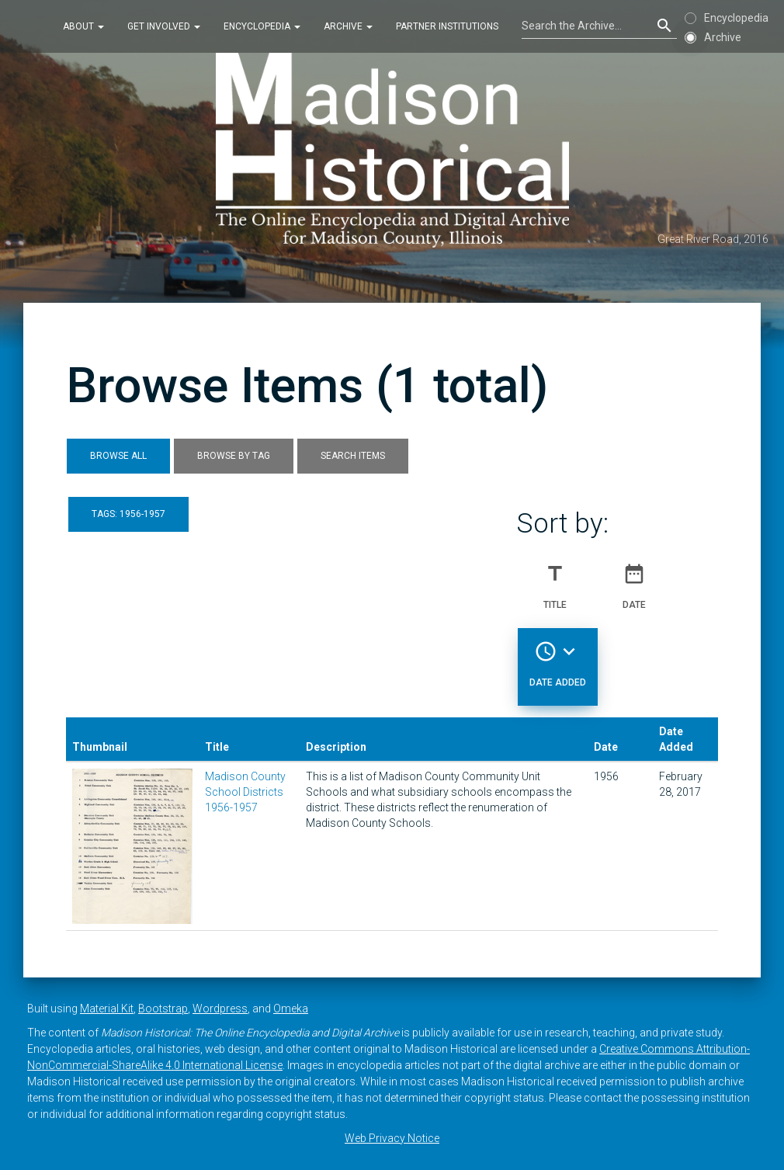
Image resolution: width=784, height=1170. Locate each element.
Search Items (353, 455)
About (83, 26)
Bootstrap (163, 1008)
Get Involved (163, 26)
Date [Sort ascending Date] (634, 579)
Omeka (290, 1008)
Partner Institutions (447, 26)
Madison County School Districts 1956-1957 (245, 792)
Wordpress (220, 1008)
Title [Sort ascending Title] (555, 579)
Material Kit (107, 1008)
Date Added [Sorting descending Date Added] (557, 657)
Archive (348, 26)
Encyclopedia (262, 26)
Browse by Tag (233, 455)
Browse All (118, 455)
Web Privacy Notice (392, 1138)
